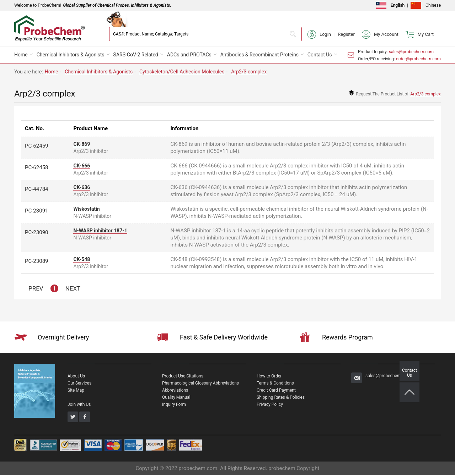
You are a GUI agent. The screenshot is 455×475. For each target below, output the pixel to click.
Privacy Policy (270, 404)
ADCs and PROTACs (189, 54)
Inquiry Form (174, 404)
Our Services (79, 383)
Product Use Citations (182, 376)
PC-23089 (36, 261)
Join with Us (79, 404)
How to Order (269, 376)
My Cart (420, 34)
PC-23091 (36, 211)
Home (21, 54)
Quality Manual (176, 397)
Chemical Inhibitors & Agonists (71, 54)
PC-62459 (36, 146)
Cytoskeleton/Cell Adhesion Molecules (181, 71)
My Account (380, 34)
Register (346, 34)
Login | (322, 34)
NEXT (73, 288)
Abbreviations (175, 390)
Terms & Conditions (275, 383)
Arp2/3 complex (249, 71)
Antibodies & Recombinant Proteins (259, 54)
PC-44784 (36, 189)
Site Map (76, 390)
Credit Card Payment (276, 390)
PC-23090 (36, 232)
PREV (35, 288)
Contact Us (319, 54)
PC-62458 (36, 167)
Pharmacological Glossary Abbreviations (200, 383)
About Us (76, 376)
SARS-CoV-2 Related (135, 54)
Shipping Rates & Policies (281, 397)
